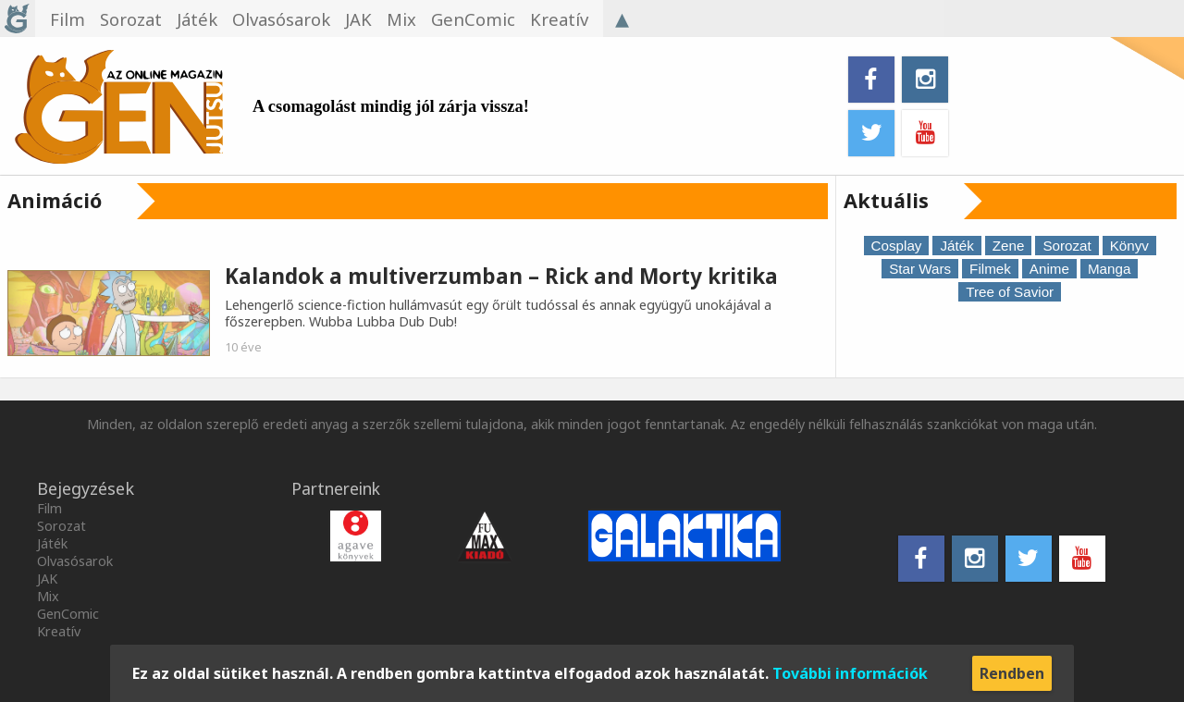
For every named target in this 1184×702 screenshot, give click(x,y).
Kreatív (58, 631)
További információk (850, 673)
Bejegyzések (85, 488)
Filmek (990, 269)
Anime (1049, 269)
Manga (1109, 269)
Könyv (1129, 245)
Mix (48, 596)
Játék (956, 245)
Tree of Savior (1010, 292)
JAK (47, 578)
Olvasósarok (75, 561)
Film (49, 508)
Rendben (1012, 673)
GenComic (68, 613)
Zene (1009, 245)
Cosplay (896, 245)
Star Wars (920, 269)
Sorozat (1066, 245)
